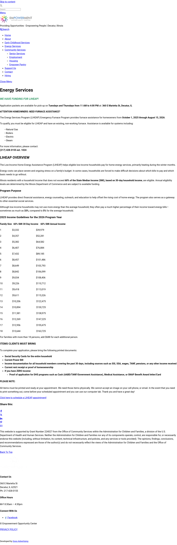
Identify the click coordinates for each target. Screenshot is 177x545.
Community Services (15, 50)
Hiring (8, 75)
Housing (13, 61)
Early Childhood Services (17, 42)
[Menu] (3, 12)
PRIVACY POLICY (9, 529)
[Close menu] (6, 81)
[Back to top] (6, 452)
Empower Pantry (17, 64)
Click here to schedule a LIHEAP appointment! (23, 397)
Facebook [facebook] (11, 517)
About (8, 39)
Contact (9, 72)
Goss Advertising (20, 541)
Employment (15, 57)
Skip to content (7, 1)
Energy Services (13, 46)
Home (8, 35)
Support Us (10, 68)
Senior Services (17, 53)
